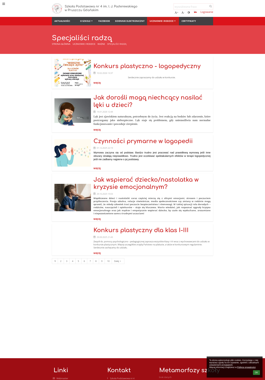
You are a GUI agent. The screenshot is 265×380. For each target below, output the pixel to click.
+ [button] (176, 12)
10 (108, 261)
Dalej (118, 261)
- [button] (183, 12)
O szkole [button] (86, 20)
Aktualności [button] (62, 20)
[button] (195, 12)
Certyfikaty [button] (189, 20)
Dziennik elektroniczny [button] (129, 20)
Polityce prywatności (246, 367)
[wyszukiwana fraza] (193, 6)
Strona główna (61, 43)
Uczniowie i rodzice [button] (163, 20)
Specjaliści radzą (116, 43)
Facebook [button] (104, 20)
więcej (97, 82)
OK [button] (256, 372)
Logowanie (206, 12)
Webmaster (62, 378)
